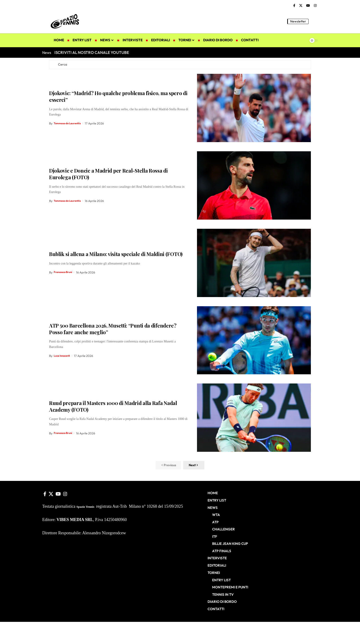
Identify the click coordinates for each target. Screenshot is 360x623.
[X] (301, 5)
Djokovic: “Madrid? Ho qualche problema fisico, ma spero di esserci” (118, 98)
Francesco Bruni (65, 273)
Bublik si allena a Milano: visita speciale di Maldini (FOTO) (116, 255)
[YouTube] (308, 5)
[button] (314, 21)
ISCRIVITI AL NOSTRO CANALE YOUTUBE (91, 52)
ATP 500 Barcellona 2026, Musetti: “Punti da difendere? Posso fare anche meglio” (113, 330)
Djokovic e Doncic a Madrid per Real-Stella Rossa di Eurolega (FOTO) (108, 175)
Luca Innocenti (63, 357)
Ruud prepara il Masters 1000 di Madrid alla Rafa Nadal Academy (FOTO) (113, 407)
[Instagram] (315, 5)
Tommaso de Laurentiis (69, 125)
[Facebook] (294, 5)
